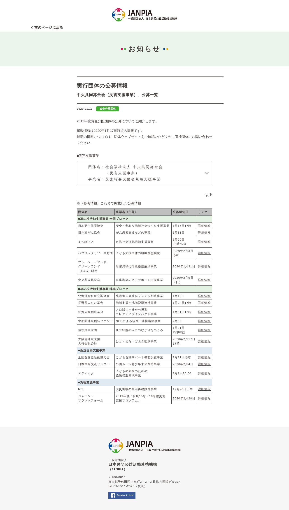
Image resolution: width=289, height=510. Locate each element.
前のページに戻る (48, 27)
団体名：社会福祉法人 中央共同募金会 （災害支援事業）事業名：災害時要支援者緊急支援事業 (125, 173)
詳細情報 (204, 225)
